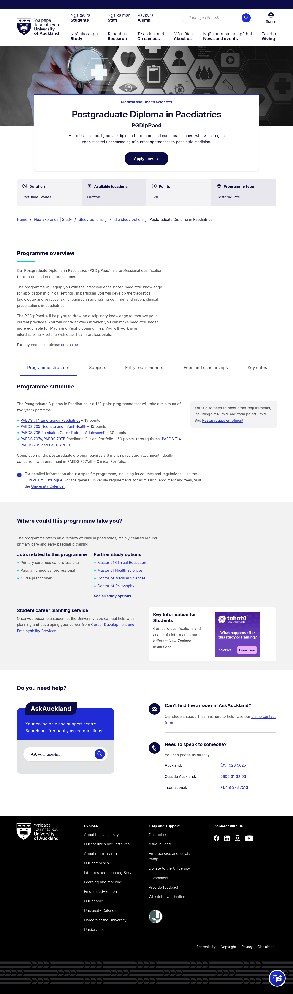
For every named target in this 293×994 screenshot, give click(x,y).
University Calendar (48, 486)
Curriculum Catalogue (43, 480)
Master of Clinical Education (122, 562)
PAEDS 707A (31, 439)
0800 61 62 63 (233, 776)
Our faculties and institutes (107, 844)
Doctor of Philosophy (116, 586)
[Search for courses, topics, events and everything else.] (217, 18)
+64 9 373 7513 (234, 787)
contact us (70, 344)
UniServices (94, 929)
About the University (101, 834)
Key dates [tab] (257, 367)
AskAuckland (160, 844)
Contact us (158, 834)
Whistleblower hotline (167, 896)
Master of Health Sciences (120, 570)
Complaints (158, 878)
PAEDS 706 (59, 445)
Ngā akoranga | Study (53, 219)
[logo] (38, 27)
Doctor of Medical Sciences (121, 578)
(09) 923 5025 (233, 765)
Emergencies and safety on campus (172, 856)
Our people (93, 901)
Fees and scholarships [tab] (206, 367)
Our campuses (96, 863)
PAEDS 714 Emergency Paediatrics (50, 420)
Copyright (228, 947)
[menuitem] (80, 18)
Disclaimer (266, 947)
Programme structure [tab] (48, 367)
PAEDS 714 (171, 439)
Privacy (247, 947)
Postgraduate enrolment (222, 420)
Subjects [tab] (97, 367)
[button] (271, 17)
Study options (91, 219)
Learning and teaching (103, 882)
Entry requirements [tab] (144, 367)
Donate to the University (169, 868)
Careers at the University (105, 920)
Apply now (151, 161)
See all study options (112, 596)
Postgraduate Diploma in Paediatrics (180, 219)
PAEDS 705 (30, 445)
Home (22, 219)
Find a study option (126, 219)
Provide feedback (164, 887)
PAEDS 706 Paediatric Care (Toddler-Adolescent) (63, 432)
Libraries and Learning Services (111, 872)
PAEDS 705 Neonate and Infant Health (53, 426)
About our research (100, 853)
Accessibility (206, 947)
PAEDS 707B (54, 439)
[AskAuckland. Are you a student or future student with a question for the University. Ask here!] (65, 754)
